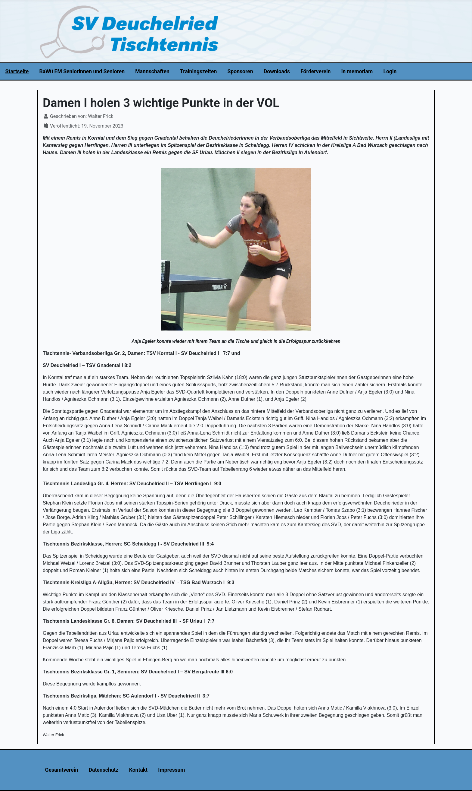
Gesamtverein (61, 770)
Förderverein (315, 71)
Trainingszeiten (198, 71)
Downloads (277, 71)
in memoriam (357, 71)
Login (389, 71)
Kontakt (138, 770)
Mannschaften (152, 71)
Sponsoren (240, 71)
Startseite (17, 71)
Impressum (171, 770)
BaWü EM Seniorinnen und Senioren (82, 71)
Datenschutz (104, 770)
